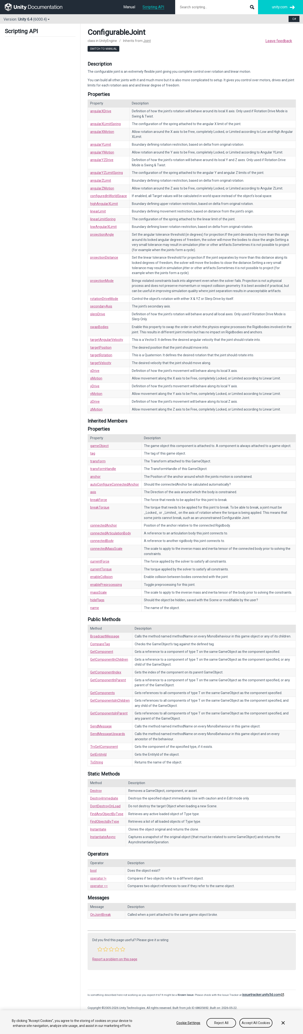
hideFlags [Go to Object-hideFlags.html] (97, 600)
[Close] (283, 1023)
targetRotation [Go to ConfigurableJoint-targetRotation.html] (101, 355)
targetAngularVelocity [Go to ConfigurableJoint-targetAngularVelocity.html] (106, 340)
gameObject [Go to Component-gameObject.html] (99, 446)
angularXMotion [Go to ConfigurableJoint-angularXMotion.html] (102, 132)
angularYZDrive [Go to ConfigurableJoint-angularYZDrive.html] (101, 160)
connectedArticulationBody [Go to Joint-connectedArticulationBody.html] (110, 533)
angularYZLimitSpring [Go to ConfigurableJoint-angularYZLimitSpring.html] (106, 173)
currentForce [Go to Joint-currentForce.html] (99, 561)
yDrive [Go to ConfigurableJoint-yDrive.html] (94, 386)
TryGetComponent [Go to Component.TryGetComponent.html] (104, 747)
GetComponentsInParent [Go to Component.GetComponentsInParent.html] (109, 713)
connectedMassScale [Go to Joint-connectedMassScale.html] (106, 549)
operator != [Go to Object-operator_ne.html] (98, 878)
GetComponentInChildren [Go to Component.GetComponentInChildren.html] (109, 659)
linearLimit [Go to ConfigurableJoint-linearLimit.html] (98, 211)
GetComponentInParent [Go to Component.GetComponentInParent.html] (108, 680)
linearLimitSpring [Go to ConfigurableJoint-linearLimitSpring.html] (103, 219)
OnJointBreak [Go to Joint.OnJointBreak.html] (100, 915)
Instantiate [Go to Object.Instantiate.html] (98, 829)
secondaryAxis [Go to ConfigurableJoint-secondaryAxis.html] (101, 306)
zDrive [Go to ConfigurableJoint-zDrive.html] (95, 401)
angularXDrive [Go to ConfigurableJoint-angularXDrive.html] (100, 111)
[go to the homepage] (37, 7)
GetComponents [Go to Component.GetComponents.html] (102, 693)
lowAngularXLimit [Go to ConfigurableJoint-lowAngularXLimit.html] (103, 227)
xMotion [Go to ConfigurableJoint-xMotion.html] (96, 378)
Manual (129, 7)
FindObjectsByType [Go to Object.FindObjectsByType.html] (104, 821)
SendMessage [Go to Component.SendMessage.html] (101, 726)
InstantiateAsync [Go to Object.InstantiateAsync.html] (103, 837)
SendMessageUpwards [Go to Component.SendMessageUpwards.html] (107, 734)
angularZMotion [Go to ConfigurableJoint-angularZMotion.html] (102, 188)
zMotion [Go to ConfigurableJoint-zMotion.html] (96, 409)
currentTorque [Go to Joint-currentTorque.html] (101, 569)
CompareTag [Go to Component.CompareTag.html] (100, 644)
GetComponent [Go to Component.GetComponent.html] (101, 652)
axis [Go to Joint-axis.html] (93, 492)
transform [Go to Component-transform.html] (98, 461)
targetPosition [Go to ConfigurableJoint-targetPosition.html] (100, 347)
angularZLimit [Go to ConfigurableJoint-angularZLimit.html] (100, 180)
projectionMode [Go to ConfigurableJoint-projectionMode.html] (102, 281)
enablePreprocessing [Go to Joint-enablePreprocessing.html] (106, 585)
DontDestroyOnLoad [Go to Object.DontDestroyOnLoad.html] (105, 806)
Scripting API (153, 7)
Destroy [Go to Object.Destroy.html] (96, 791)
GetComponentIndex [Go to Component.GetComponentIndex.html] (105, 672)
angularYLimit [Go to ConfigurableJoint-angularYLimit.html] (100, 144)
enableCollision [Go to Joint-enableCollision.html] (101, 577)
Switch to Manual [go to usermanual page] (103, 48)
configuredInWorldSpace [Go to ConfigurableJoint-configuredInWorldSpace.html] (108, 196)
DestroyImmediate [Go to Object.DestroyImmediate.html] (104, 798)
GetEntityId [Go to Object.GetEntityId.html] (98, 754)
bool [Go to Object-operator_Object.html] (93, 870)
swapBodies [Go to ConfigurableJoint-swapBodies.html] (99, 327)
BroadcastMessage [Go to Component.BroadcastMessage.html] (104, 636)
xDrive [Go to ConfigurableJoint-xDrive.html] (94, 371)
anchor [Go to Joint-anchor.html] (95, 477)
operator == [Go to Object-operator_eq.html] (99, 886)
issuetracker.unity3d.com (261, 995)
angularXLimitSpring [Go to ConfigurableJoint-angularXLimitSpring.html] (105, 124)
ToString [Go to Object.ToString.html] (96, 762)
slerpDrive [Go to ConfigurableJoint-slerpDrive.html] (97, 314)
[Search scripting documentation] (216, 7)
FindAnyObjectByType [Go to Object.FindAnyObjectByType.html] (106, 814)
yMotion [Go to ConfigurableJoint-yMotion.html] (96, 394)
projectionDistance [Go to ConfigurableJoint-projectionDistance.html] (104, 257)
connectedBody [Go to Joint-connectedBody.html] (102, 541)
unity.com (279, 7)
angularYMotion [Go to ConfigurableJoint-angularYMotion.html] (102, 152)
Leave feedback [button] (278, 41)
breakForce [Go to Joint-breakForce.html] (98, 500)
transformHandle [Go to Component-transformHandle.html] (103, 469)
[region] (151, 1022)
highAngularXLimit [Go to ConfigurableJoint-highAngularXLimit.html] (104, 204)
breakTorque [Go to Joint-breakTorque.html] (99, 507)
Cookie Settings (188, 1023)
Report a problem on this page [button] (114, 959)
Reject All (221, 1023)
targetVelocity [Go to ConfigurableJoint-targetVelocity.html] (100, 363)
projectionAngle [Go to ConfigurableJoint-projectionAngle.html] (102, 234)
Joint (147, 41)
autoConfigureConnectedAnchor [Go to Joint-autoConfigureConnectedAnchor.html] (114, 484)
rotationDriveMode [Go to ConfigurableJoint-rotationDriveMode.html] (104, 299)
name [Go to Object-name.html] (94, 608)
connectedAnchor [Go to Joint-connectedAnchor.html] (103, 525)
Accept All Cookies (256, 1023)
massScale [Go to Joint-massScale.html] (98, 592)
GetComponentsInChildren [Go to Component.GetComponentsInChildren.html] (110, 700)
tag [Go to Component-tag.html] (92, 453)
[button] (100, 949)
